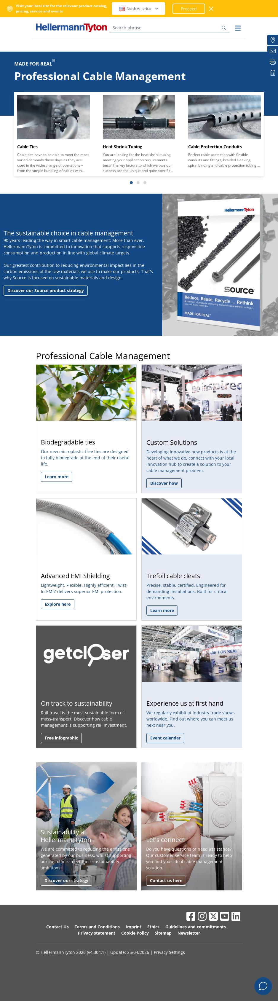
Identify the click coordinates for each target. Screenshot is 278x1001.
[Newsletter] (272, 51)
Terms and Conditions (97, 927)
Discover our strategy (66, 880)
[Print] (272, 62)
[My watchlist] (272, 73)
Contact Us (57, 927)
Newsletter (189, 933)
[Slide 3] (144, 182)
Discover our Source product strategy (45, 290)
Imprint (133, 927)
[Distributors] (272, 40)
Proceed (189, 9)
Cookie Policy (135, 933)
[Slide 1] (131, 182)
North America (139, 8)
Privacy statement (96, 933)
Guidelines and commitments (195, 927)
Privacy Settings (169, 952)
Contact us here (166, 880)
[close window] (211, 8)
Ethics (153, 927)
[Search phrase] (169, 28)
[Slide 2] (138, 182)
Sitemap (163, 933)
